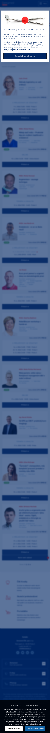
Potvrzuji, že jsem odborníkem (25, 56)
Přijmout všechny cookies (35, 729)
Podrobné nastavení (13, 729)
